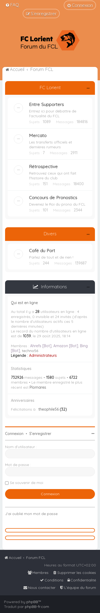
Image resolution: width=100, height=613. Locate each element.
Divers (50, 233)
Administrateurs (43, 355)
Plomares (38, 387)
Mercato (38, 135)
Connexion (14, 433)
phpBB (32, 601)
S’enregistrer (40, 433)
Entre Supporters (46, 104)
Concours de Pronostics (53, 197)
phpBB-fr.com (37, 606)
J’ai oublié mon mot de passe (31, 513)
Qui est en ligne (24, 302)
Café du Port (42, 250)
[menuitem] (12, 5)
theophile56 (48, 409)
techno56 (30, 350)
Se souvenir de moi (26, 482)
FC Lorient (50, 87)
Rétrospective (43, 166)
